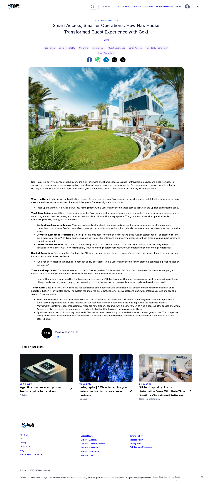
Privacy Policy (136, 443)
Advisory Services (164, 7)
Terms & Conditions (90, 452)
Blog (22, 450)
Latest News (87, 436)
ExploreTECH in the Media (93, 444)
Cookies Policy (136, 440)
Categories (123, 7)
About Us (24, 435)
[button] (89, 59)
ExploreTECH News (90, 440)
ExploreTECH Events (90, 448)
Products (136, 7)
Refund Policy (136, 436)
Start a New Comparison (31, 454)
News (178, 7)
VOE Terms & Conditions (140, 447)
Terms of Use (87, 455)
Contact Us (25, 447)
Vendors (149, 7)
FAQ (21, 439)
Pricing (23, 443)
